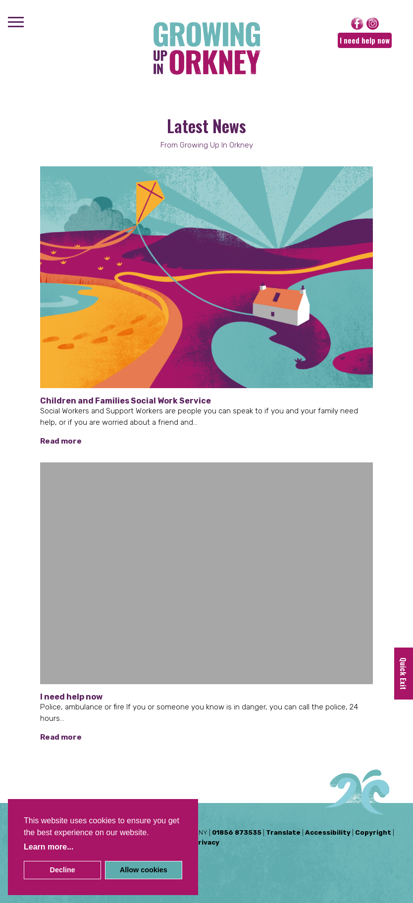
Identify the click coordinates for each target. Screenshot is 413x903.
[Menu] (16, 23)
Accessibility (328, 832)
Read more (61, 441)
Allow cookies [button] (143, 870)
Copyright (373, 832)
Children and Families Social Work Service (125, 400)
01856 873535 (236, 832)
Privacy (206, 842)
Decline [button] (62, 870)
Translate (283, 832)
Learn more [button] (45, 847)
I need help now (365, 40)
